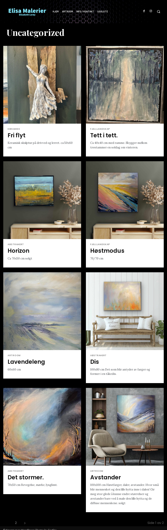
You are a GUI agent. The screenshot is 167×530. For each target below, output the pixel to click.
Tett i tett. (102, 134)
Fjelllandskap (100, 129)
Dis (94, 359)
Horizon (17, 249)
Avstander (103, 473)
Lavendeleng (24, 359)
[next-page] (24, 518)
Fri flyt (15, 134)
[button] (158, 11)
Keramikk (14, 129)
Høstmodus (104, 249)
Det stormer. (23, 473)
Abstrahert (16, 244)
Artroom (14, 353)
